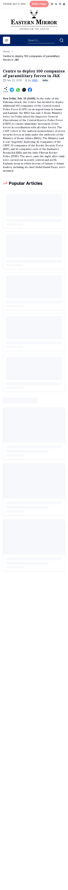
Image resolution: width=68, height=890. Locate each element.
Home (6, 51)
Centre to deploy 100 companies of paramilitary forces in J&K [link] (31, 58)
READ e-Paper (39, 4)
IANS (35, 80)
